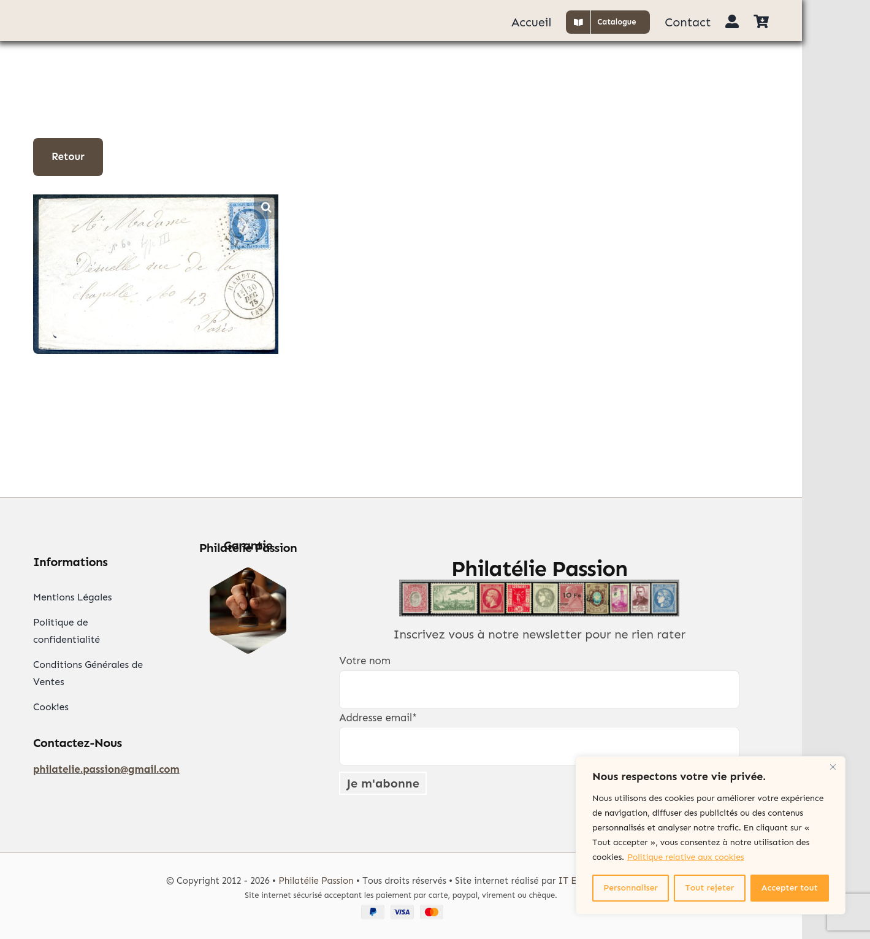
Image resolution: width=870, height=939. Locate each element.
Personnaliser (630, 888)
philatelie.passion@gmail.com (106, 769)
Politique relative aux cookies (685, 857)
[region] (710, 835)
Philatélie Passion (315, 880)
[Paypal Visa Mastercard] (401, 909)
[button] (266, 206)
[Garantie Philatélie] (248, 572)
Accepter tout (789, 888)
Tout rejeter (710, 888)
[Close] (832, 766)
